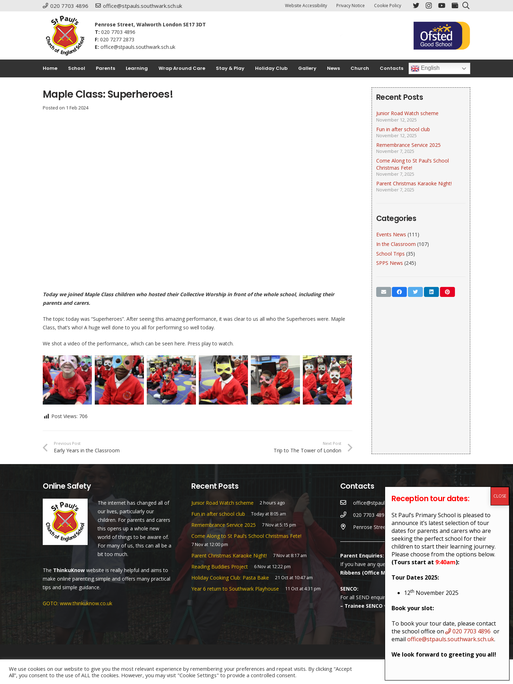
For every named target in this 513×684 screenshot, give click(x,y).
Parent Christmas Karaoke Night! (414, 183)
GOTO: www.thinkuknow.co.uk (77, 603)
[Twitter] (416, 5)
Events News (391, 234)
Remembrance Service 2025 (408, 145)
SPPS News (389, 262)
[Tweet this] (415, 292)
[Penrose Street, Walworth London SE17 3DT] (346, 527)
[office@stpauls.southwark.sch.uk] (346, 503)
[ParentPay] (455, 5)
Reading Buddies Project (219, 566)
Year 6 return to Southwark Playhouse (235, 588)
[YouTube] (441, 5)
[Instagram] (429, 5)
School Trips (390, 253)
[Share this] (399, 292)
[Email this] (383, 292)
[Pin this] (447, 292)
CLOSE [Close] (499, 496)
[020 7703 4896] (346, 515)
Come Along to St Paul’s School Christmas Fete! (246, 536)
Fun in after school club (403, 129)
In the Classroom (396, 244)
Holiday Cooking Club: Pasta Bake (230, 577)
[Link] (65, 35)
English (425, 68)
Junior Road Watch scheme (407, 113)
